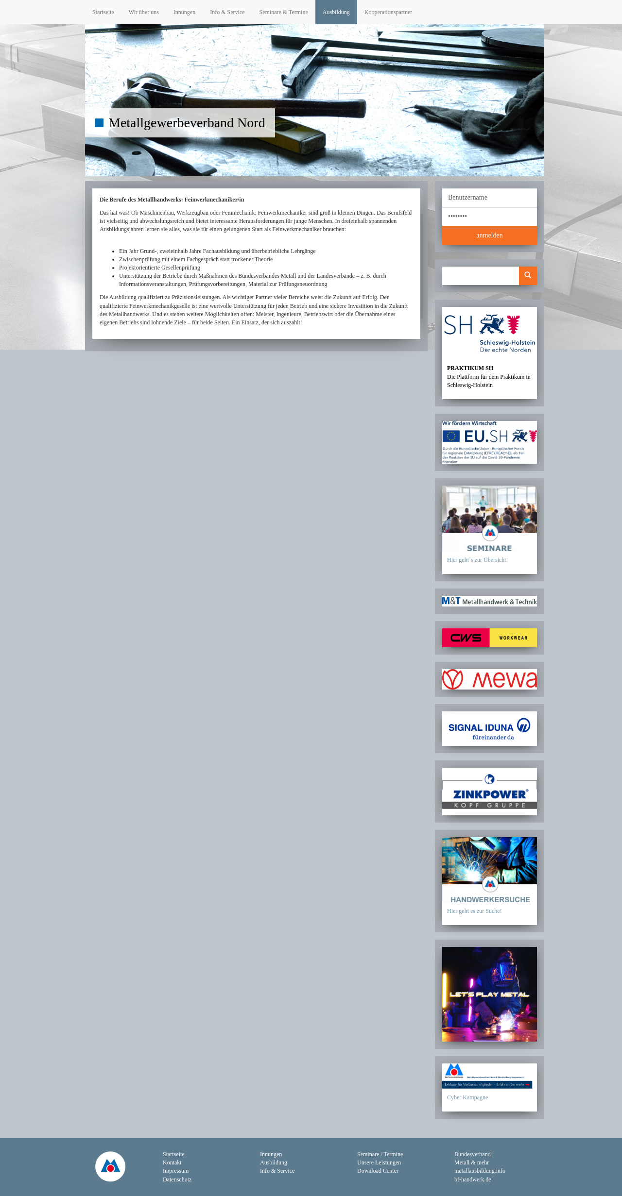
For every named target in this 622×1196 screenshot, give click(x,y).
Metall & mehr (471, 1162)
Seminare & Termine (283, 12)
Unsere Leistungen (379, 1162)
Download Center (377, 1170)
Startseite (103, 12)
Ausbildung (336, 12)
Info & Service (227, 12)
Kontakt (172, 1162)
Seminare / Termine (380, 1154)
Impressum (176, 1170)
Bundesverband (472, 1154)
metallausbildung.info (479, 1170)
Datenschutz (177, 1179)
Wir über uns (144, 12)
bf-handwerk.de (472, 1179)
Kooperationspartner (388, 12)
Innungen (184, 12)
